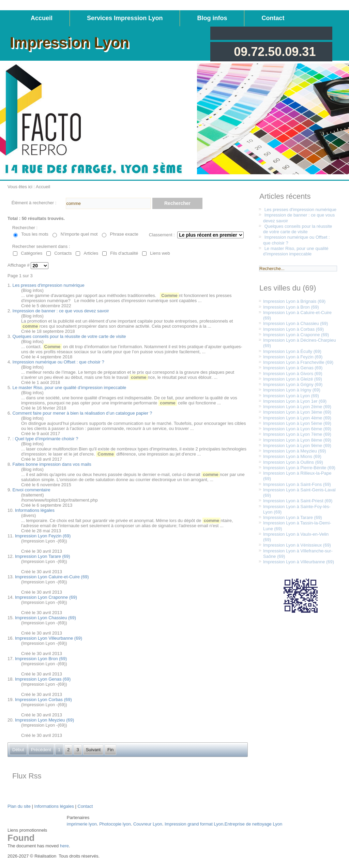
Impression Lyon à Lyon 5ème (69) (297, 423)
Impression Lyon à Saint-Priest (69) (297, 500)
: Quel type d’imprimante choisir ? (45, 438)
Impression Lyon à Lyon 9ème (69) (297, 445)
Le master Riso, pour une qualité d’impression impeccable (69, 387)
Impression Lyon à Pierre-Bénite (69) (299, 467)
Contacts (63, 253)
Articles (91, 253)
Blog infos (212, 18)
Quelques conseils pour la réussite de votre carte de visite (69, 336)
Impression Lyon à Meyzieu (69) (294, 451)
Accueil (41, 18)
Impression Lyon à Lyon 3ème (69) (297, 412)
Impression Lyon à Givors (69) (292, 373)
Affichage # (19, 265)
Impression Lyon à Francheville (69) (298, 362)
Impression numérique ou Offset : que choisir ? (58, 362)
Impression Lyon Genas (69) (43, 679)
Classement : (162, 234)
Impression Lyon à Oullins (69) (293, 462)
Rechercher (177, 203)
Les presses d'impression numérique (48, 285)
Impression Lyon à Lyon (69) (291, 395)
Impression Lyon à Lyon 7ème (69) (297, 434)
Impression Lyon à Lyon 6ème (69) (297, 428)
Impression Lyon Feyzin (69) (43, 535)
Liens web (160, 253)
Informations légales (35, 510)
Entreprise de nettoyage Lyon (253, 824)
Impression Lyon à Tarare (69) (292, 517)
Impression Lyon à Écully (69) (292, 351)
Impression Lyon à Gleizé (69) (292, 379)
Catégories (31, 253)
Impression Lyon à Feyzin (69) (292, 356)
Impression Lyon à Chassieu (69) (295, 323)
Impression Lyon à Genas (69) (292, 367)
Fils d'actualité (124, 253)
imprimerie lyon (82, 824)
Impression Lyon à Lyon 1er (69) (295, 401)
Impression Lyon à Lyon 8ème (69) (297, 440)
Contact (272, 18)
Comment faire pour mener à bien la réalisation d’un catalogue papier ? (82, 413)
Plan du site (19, 806)
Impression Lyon (69, 42)
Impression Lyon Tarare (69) (42, 556)
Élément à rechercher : (34, 202)
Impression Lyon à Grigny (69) (292, 384)
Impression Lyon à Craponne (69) (296, 334)
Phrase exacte (124, 234)
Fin (110, 749)
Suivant (93, 749)
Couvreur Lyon (147, 824)
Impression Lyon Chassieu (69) (45, 617)
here (64, 845)
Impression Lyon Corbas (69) (43, 699)
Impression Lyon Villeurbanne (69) (48, 638)
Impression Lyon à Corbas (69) (293, 329)
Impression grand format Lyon (194, 824)
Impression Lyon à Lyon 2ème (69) (297, 406)
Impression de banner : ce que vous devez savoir (60, 310)
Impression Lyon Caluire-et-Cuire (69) (52, 576)
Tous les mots (34, 234)
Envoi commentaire (31, 489)
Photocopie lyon (115, 824)
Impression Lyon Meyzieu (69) (44, 720)
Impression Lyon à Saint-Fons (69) (297, 484)
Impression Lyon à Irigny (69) (291, 389)
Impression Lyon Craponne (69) (46, 597)
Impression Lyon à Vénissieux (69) (297, 545)
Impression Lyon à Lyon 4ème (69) (297, 417)
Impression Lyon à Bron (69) (291, 307)
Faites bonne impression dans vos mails (51, 464)
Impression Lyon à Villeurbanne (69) (298, 561)
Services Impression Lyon (125, 18)
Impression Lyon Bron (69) (41, 658)
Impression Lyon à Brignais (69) (294, 301)
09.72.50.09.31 (275, 52)
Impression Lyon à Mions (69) (292, 456)
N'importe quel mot (79, 234)
